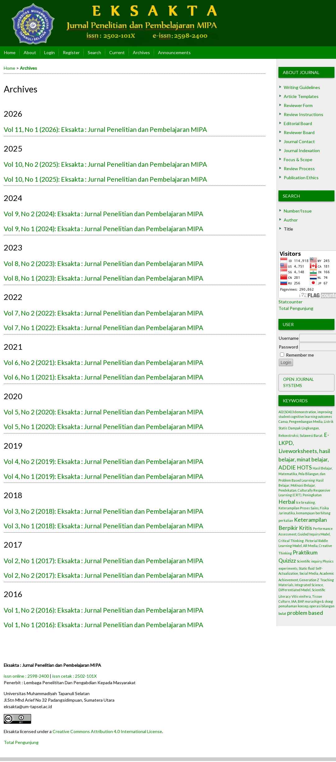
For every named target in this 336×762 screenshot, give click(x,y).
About (30, 52)
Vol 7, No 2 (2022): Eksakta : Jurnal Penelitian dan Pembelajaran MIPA (103, 313)
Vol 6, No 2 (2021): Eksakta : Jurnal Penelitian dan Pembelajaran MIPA (103, 362)
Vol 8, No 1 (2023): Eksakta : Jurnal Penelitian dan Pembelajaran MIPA (103, 278)
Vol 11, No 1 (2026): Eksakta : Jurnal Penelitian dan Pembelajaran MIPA (105, 129)
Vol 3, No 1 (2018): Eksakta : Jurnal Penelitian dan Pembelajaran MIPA (103, 526)
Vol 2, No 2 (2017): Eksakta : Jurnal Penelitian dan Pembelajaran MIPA (103, 575)
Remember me (300, 355)
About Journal (301, 72)
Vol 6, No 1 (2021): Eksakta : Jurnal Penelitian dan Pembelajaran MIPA (103, 377)
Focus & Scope (298, 159)
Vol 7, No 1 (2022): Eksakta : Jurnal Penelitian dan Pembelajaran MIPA (103, 327)
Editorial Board (298, 123)
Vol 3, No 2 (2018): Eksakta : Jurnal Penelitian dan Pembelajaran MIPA (103, 511)
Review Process (299, 168)
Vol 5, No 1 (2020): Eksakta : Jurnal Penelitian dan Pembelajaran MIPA (103, 426)
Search (291, 196)
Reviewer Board (299, 132)
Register (71, 52)
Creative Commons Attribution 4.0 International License (107, 731)
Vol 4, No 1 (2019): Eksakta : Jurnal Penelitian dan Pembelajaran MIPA (103, 476)
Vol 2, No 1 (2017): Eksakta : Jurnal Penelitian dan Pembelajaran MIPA (103, 560)
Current (117, 52)
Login (49, 52)
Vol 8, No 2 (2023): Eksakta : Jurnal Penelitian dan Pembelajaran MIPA (103, 263)
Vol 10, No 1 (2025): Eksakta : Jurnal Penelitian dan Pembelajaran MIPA (105, 179)
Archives (141, 52)
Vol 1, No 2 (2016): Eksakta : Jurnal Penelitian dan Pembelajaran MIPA (103, 610)
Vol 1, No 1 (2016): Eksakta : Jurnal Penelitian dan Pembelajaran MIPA (103, 625)
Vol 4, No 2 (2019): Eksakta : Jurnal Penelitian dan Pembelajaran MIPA (103, 461)
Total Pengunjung (295, 308)
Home (10, 52)
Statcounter (290, 301)
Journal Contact (299, 141)
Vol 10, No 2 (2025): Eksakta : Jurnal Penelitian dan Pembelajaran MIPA (105, 164)
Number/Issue (298, 210)
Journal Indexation (302, 150)
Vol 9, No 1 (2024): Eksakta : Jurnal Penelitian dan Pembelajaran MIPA (103, 228)
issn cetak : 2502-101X (74, 676)
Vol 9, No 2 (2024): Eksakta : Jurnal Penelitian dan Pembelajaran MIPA (103, 213)
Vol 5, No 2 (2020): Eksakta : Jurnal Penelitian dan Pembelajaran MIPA (103, 412)
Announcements (174, 52)
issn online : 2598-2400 (26, 676)
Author (291, 219)
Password (288, 346)
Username (289, 338)
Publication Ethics (301, 177)
